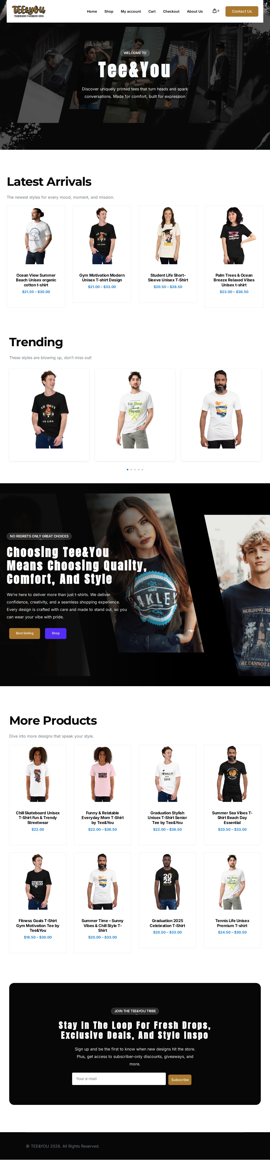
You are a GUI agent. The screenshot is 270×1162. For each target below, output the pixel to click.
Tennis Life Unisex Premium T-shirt (232, 924)
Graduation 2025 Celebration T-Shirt (167, 924)
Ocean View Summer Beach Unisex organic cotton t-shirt (36, 279)
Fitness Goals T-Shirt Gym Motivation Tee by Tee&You (37, 927)
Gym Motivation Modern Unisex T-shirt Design (102, 277)
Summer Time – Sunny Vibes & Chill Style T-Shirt (103, 927)
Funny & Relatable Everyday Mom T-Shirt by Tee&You (103, 819)
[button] (127, 470)
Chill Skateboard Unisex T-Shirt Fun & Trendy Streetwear (38, 819)
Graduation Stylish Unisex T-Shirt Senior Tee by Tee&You (167, 819)
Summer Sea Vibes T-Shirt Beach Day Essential (232, 819)
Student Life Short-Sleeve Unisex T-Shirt (168, 277)
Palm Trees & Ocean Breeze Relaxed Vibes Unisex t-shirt (234, 279)
